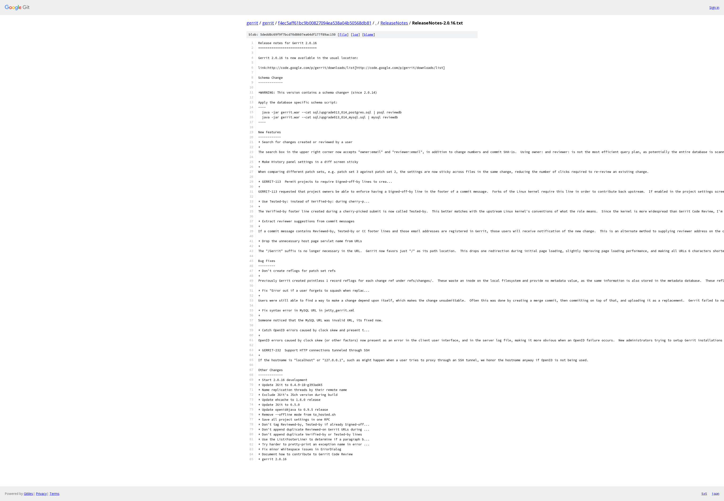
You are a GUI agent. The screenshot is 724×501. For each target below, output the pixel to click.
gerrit (252, 23)
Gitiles (28, 493)
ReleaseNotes (394, 23)
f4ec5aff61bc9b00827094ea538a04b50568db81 (324, 23)
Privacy (41, 493)
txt (704, 493)
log (355, 35)
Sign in (714, 7)
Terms (54, 493)
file (343, 35)
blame (368, 35)
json (715, 493)
